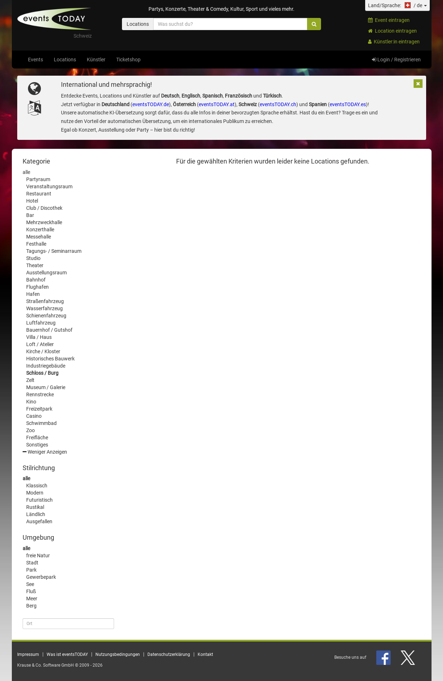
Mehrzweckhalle (44, 222)
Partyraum (38, 179)
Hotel (32, 201)
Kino (31, 402)
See (30, 584)
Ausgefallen (39, 521)
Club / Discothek (44, 208)
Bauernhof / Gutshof (49, 330)
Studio (33, 258)
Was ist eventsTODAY (67, 654)
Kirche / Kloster (43, 351)
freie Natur (38, 555)
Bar (30, 215)
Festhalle (36, 244)
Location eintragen (392, 31)
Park (31, 570)
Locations (65, 59)
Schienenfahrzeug (46, 315)
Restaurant (38, 194)
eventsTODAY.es (348, 104)
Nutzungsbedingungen (117, 654)
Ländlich (35, 514)
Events (35, 59)
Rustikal (35, 507)
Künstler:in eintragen (394, 41)
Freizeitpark (39, 409)
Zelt (30, 380)
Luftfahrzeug (41, 323)
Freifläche (37, 437)
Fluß (31, 591)
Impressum (28, 654)
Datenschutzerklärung (168, 654)
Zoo (30, 430)
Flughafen (37, 287)
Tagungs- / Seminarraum (53, 251)
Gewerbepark (41, 577)
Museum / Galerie (45, 387)
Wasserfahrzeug (44, 308)
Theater (34, 265)
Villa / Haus (39, 337)
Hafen (33, 294)
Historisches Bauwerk (50, 358)
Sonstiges (37, 445)
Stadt (32, 563)
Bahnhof (36, 280)
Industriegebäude (45, 366)
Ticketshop (128, 59)
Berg (31, 606)
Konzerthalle (40, 229)
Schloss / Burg (42, 373)
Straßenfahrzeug (45, 301)
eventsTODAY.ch (278, 104)
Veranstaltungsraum (49, 186)
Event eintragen (389, 20)
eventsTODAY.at (217, 104)
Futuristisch (39, 500)
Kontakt (205, 654)
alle (26, 172)
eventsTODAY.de (150, 104)
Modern (34, 493)
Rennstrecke (40, 394)
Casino (34, 416)
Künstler (96, 59)
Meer (31, 598)
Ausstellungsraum (46, 272)
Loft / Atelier (40, 344)
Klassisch (36, 485)
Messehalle (38, 237)
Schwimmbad (41, 423)
